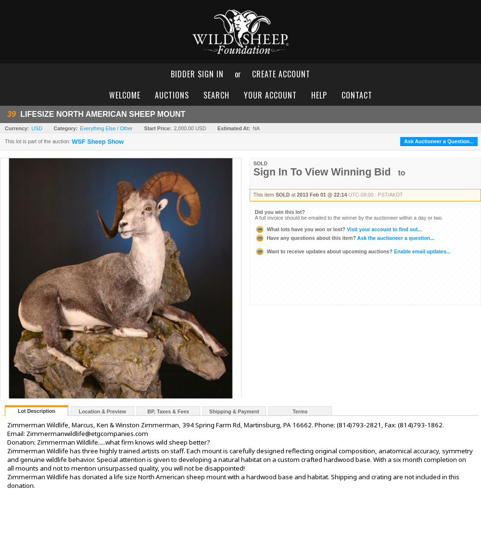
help (319, 95)
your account (270, 95)
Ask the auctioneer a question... (344, 238)
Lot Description (36, 411)
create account (281, 74)
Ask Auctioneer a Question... (439, 141)
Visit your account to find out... (338, 229)
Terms (299, 411)
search (216, 95)
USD (36, 128)
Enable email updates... (353, 251)
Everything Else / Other (106, 128)
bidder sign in (197, 74)
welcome (124, 95)
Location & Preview (102, 411)
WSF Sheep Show (98, 141)
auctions (172, 95)
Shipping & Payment (234, 411)
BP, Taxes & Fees (169, 411)
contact (357, 95)
